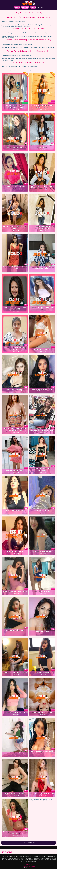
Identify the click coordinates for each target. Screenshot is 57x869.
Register (25, 7)
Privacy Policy (28, 864)
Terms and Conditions (28, 866)
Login (33, 7)
